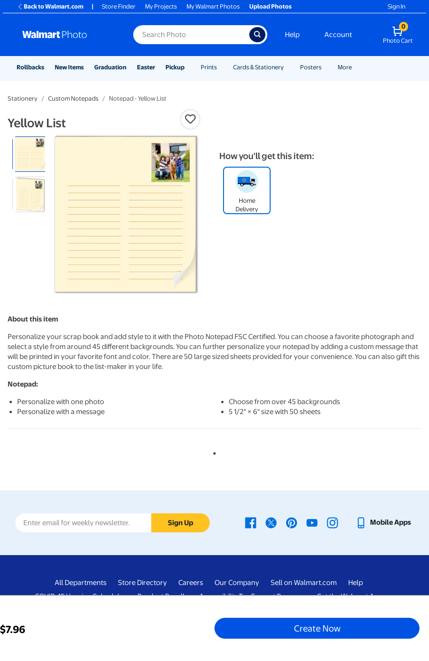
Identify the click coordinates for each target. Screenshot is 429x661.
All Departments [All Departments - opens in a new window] (81, 582)
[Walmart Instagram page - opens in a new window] (332, 522)
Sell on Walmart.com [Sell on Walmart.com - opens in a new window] (304, 582)
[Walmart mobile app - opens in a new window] (383, 522)
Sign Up (180, 523)
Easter (146, 67)
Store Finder (119, 6)
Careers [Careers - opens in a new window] (190, 582)
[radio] (30, 154)
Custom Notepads (73, 98)
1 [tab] (212, 451)
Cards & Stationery (258, 67)
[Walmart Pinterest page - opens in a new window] (291, 522)
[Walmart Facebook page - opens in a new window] (250, 522)
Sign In (396, 6)
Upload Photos (270, 6)
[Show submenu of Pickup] (189, 67)
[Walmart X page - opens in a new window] (271, 522)
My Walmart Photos (213, 6)
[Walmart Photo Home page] (67, 34)
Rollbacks (30, 67)
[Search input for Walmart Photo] (191, 34)
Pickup (175, 67)
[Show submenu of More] (356, 67)
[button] (190, 119)
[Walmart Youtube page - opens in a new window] (312, 522)
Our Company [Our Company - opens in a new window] (236, 582)
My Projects (161, 6)
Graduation (110, 67)
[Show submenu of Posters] (326, 67)
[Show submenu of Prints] (221, 67)
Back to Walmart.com (50, 6)
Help (292, 34)
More (345, 67)
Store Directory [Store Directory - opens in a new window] (142, 582)
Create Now (317, 628)
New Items (69, 67)
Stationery (23, 98)
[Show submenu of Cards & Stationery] (288, 67)
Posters (311, 67)
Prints (209, 67)
